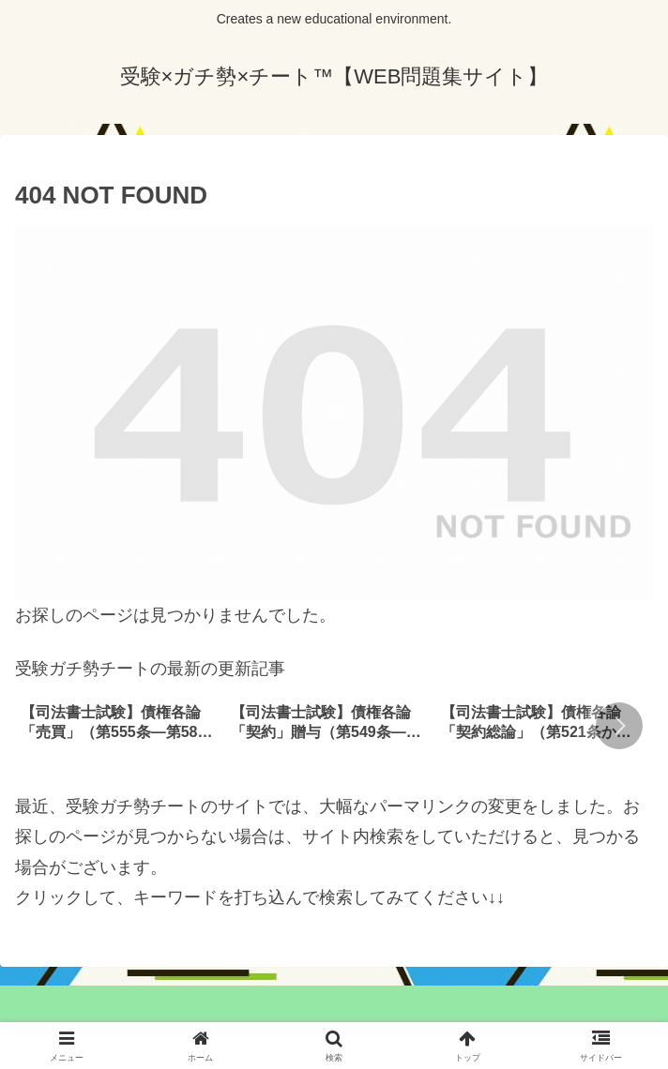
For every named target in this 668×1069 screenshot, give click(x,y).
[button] (619, 725)
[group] (119, 728)
